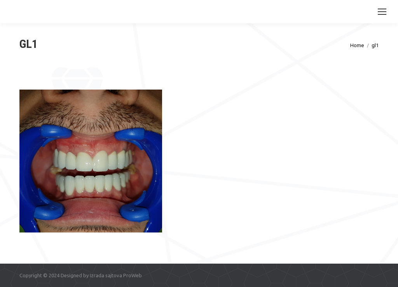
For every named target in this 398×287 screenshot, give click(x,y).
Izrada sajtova (106, 275)
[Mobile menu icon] (382, 11)
